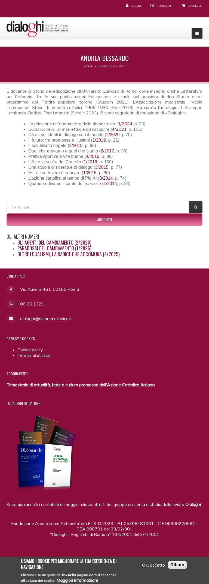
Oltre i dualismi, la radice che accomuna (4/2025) (68, 254)
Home (88, 66)
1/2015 (90, 172)
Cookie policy (30, 349)
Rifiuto (178, 566)
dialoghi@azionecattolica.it (46, 318)
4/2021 (119, 129)
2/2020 (112, 134)
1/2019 (99, 140)
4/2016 (92, 156)
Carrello (195, 6)
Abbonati (104, 219)
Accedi (136, 6)
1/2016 (90, 162)
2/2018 (75, 145)
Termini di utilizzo (34, 355)
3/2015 (101, 167)
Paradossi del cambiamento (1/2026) (54, 248)
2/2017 (107, 151)
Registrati (164, 6)
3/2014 (106, 178)
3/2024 (125, 123)
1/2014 (110, 183)
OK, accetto (153, 566)
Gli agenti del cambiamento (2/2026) (54, 242)
